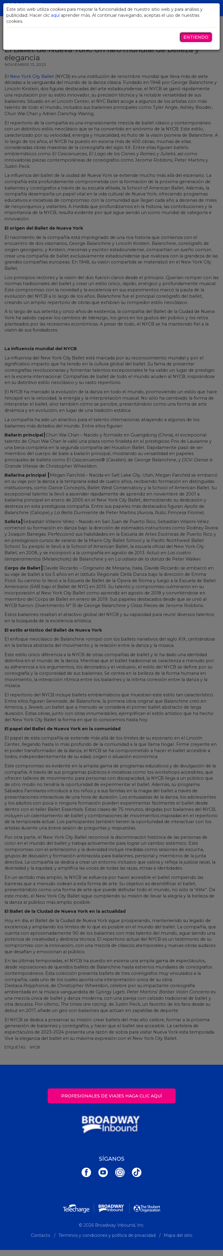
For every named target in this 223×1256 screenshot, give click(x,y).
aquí (55, 15)
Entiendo (195, 37)
